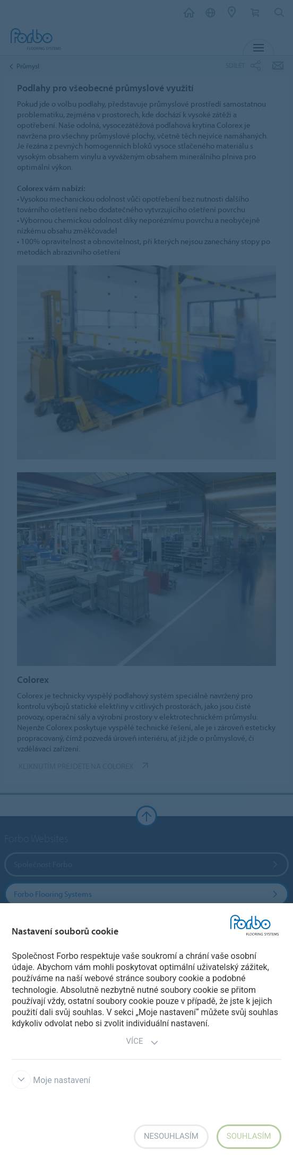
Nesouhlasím (171, 1136)
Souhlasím (249, 1136)
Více (142, 1042)
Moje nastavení (51, 1080)
